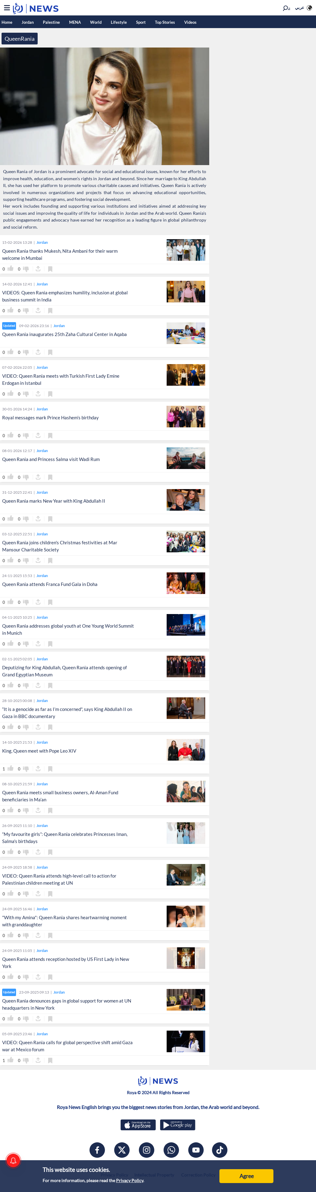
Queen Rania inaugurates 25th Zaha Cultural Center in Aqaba (64, 334)
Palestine (51, 22)
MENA (75, 22)
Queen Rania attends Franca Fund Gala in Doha (50, 584)
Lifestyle (119, 22)
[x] (122, 1150)
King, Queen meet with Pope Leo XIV (39, 751)
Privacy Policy (129, 1180)
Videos (190, 22)
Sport (141, 22)
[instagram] (146, 1150)
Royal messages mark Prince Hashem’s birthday (50, 417)
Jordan (28, 22)
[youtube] (196, 1150)
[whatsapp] (171, 1150)
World (96, 22)
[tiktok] (219, 1150)
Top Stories (165, 22)
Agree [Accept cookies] (246, 1176)
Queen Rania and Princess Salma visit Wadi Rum (51, 459)
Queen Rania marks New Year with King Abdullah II (53, 501)
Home (7, 22)
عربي (299, 7)
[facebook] (97, 1150)
